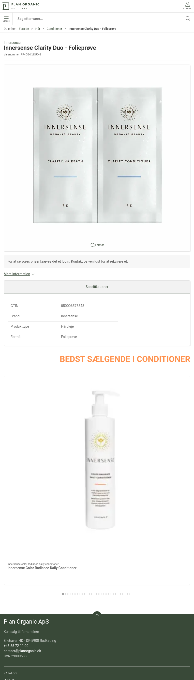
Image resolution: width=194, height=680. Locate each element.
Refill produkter (16, 619)
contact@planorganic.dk (22, 526)
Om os (10, 647)
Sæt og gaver (15, 598)
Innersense (12, 43)
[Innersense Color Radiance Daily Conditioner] (33, 406)
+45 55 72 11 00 (16, 521)
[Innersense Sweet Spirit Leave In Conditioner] (97, 406)
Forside (24, 29)
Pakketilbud (14, 626)
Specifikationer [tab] (97, 287)
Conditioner (54, 29)
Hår (37, 29)
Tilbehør (11, 591)
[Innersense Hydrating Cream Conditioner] (160, 406)
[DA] (21, 6)
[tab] (85, 469)
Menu (6, 19)
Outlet (9, 605)
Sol (7, 584)
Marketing (12, 612)
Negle (9, 577)
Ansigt (10, 556)
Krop (8, 570)
